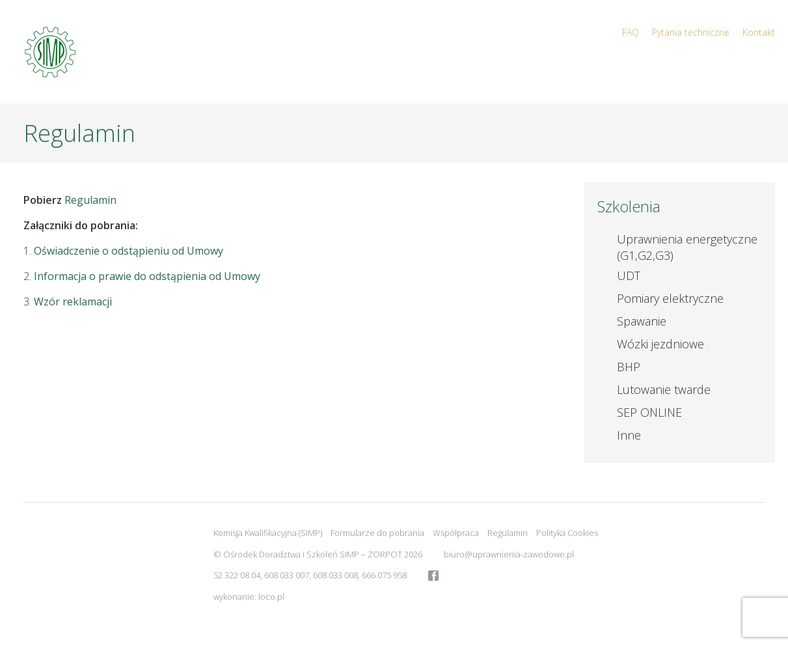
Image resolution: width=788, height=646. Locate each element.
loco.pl (271, 596)
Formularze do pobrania (377, 533)
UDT (628, 275)
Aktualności (610, 66)
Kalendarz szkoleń (719, 66)
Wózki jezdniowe (660, 344)
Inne (629, 435)
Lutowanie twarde (664, 389)
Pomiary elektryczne (670, 298)
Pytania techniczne (690, 32)
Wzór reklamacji (73, 301)
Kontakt (758, 32)
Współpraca (456, 533)
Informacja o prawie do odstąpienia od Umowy (147, 276)
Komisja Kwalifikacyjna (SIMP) (267, 533)
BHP (628, 366)
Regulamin (90, 200)
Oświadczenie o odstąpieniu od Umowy (128, 251)
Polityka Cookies (567, 533)
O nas (538, 66)
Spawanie (641, 321)
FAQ (630, 32)
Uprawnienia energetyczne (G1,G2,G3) (687, 247)
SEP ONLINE (649, 412)
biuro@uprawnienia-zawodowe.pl (509, 554)
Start (487, 66)
